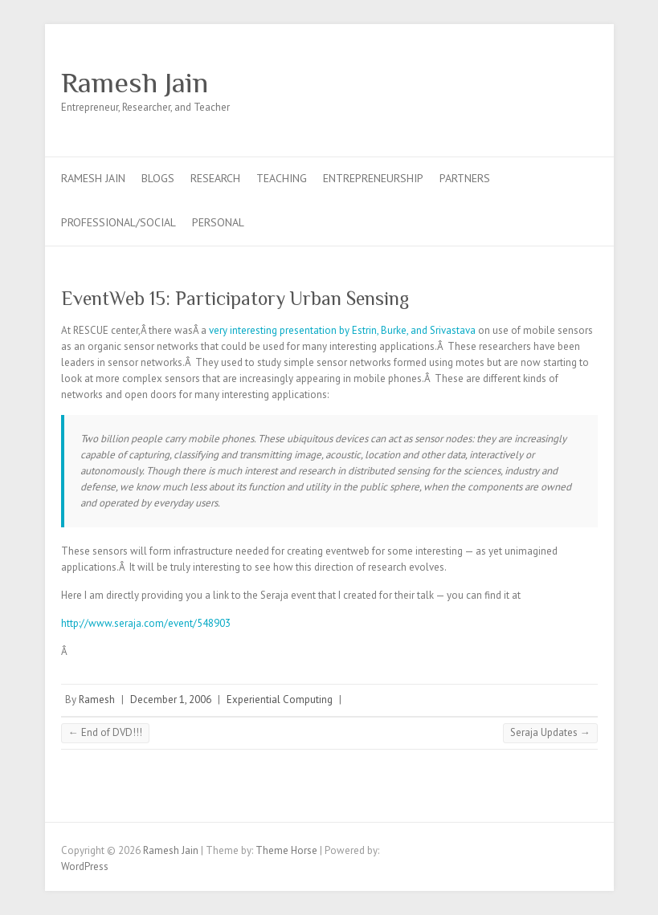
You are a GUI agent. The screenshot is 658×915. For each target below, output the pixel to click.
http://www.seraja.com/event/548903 (146, 623)
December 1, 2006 (170, 699)
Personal (218, 222)
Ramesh (97, 699)
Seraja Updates (550, 732)
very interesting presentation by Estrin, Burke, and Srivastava (342, 330)
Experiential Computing (280, 699)
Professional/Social (118, 222)
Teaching (281, 178)
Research (215, 178)
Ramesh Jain (134, 83)
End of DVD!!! (105, 732)
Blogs (157, 178)
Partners (464, 178)
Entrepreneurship (373, 178)
